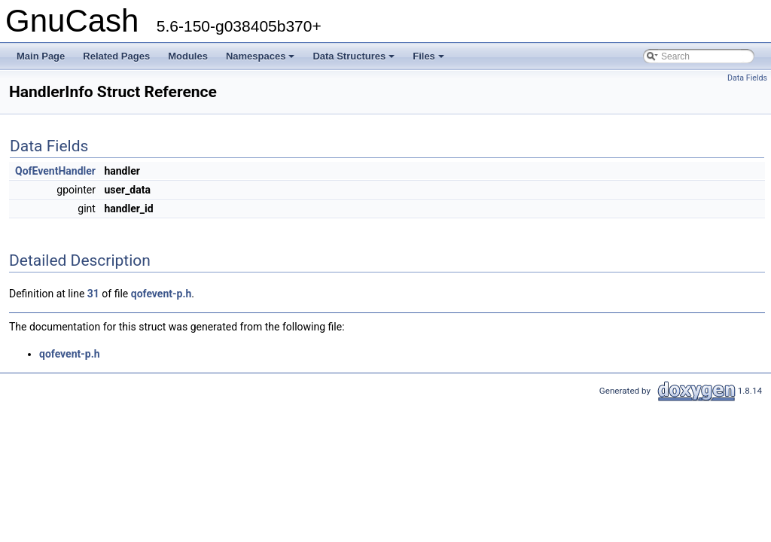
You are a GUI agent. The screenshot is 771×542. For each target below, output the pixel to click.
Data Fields (747, 78)
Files (429, 60)
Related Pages (116, 56)
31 (93, 294)
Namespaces (261, 60)
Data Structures (354, 60)
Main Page (41, 56)
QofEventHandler (55, 171)
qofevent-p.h (161, 294)
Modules (188, 56)
